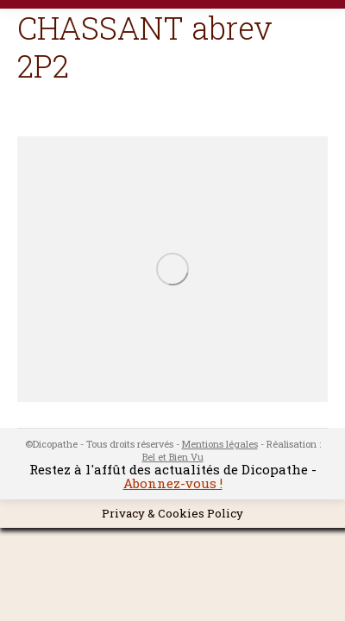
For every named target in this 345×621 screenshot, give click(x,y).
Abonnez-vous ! (173, 483)
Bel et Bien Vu (173, 456)
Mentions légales (220, 443)
